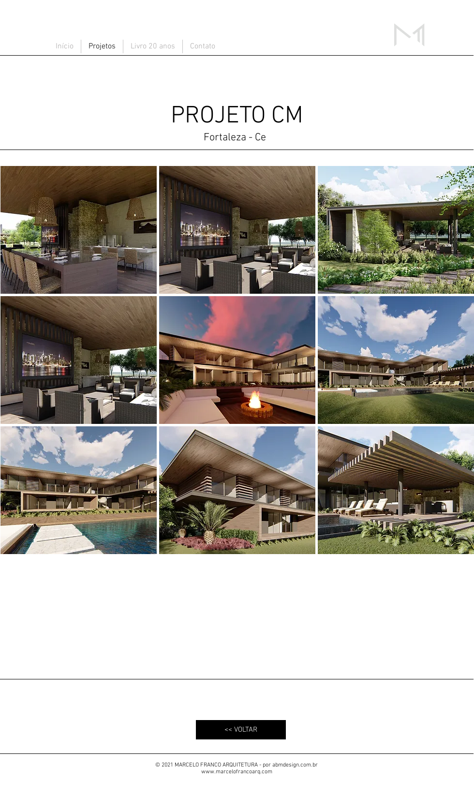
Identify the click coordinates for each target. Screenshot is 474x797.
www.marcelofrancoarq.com (236, 771)
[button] (78, 230)
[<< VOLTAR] (240, 730)
